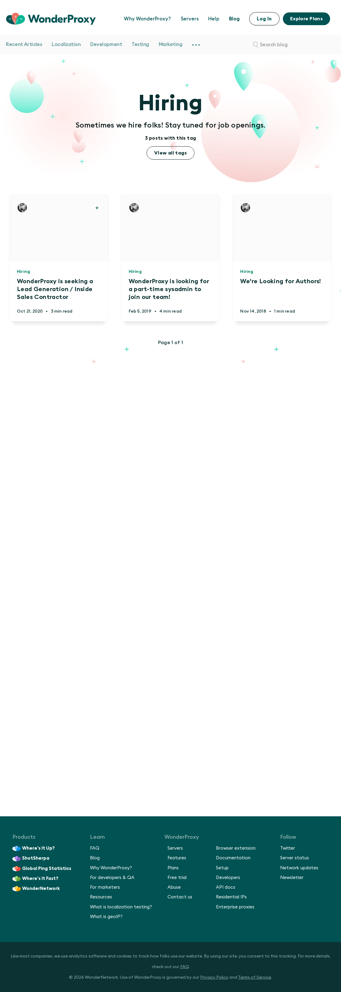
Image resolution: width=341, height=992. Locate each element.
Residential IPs (231, 897)
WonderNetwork (36, 888)
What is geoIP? (106, 916)
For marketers (105, 887)
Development (106, 44)
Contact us (179, 897)
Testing (140, 44)
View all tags (170, 153)
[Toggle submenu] (196, 44)
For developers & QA (112, 877)
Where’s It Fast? (35, 878)
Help (213, 18)
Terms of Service (254, 977)
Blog (234, 18)
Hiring (23, 272)
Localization (66, 44)
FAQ (94, 848)
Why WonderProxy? (147, 18)
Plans (173, 868)
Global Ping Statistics (41, 868)
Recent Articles (24, 44)
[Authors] (22, 207)
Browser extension (236, 848)
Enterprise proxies (235, 907)
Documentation (233, 858)
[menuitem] (196, 44)
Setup (222, 868)
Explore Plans (306, 18)
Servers (190, 18)
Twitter (287, 848)
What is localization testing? (121, 907)
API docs (225, 887)
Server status (294, 858)
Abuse (174, 887)
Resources (101, 897)
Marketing (170, 44)
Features (176, 858)
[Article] (97, 207)
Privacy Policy (214, 977)
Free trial (177, 877)
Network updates (299, 868)
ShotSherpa (30, 858)
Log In (264, 18)
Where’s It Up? (33, 848)
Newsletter (291, 877)
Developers (228, 877)
